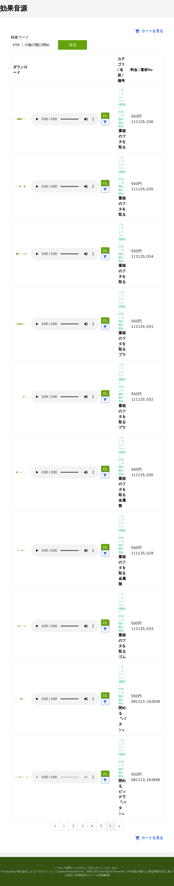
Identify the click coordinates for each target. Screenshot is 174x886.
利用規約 (81, 875)
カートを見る (147, 31)
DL (105, 115)
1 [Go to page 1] (64, 826)
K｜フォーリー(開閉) (122, 97)
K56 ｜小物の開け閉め (121, 119)
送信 (72, 44)
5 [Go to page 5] (101, 826)
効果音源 (13, 8)
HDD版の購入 (136, 871)
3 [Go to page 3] (82, 826)
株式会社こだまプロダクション (36, 871)
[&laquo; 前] (55, 826)
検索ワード (20, 37)
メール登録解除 (99, 875)
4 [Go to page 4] (92, 826)
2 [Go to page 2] (73, 826)
